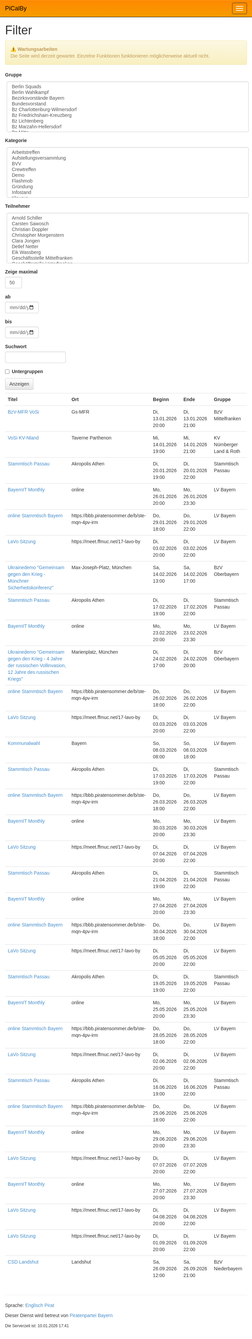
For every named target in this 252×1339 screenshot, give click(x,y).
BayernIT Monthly (26, 489)
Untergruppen (27, 371)
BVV (127, 164)
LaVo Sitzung (22, 541)
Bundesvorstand (127, 104)
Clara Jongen (127, 241)
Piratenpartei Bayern (91, 1315)
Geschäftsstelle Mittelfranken (127, 258)
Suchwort (16, 346)
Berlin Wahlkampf (127, 92)
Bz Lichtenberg (127, 121)
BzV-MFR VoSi (23, 412)
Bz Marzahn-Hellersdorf (127, 127)
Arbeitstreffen (127, 152)
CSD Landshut (23, 1262)
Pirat (49, 1305)
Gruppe (13, 74)
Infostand (127, 192)
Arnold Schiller (127, 218)
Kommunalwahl (24, 743)
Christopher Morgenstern (127, 235)
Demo (127, 175)
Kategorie (16, 140)
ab (7, 296)
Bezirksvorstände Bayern (127, 98)
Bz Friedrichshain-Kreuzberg (127, 115)
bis (8, 321)
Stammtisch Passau (29, 463)
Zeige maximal (21, 271)
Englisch (34, 1305)
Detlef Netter (127, 247)
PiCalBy (16, 8)
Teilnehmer (17, 206)
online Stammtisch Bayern (35, 515)
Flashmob (127, 181)
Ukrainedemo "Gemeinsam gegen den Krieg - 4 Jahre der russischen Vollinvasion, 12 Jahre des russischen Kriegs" (37, 665)
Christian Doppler (127, 229)
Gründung (127, 187)
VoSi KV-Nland (23, 437)
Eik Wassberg (127, 252)
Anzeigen (19, 384)
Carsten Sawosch (127, 224)
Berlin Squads (127, 87)
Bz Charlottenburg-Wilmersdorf (127, 109)
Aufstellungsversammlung (127, 158)
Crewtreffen (127, 169)
